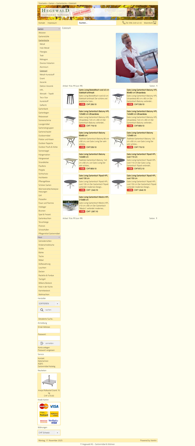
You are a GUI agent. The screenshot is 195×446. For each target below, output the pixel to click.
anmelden (46, 343)
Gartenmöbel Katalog (46, 366)
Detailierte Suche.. (45, 319)
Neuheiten (42, 370)
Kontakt (42, 23)
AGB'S (40, 364)
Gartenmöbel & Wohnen (105, 444)
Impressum (52, 23)
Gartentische (61, 3)
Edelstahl (72, 3)
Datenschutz (43, 361)
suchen (45, 310)
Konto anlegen (44, 347)
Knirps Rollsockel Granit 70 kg (49, 391)
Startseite (43, 3)
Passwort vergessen (46, 350)
